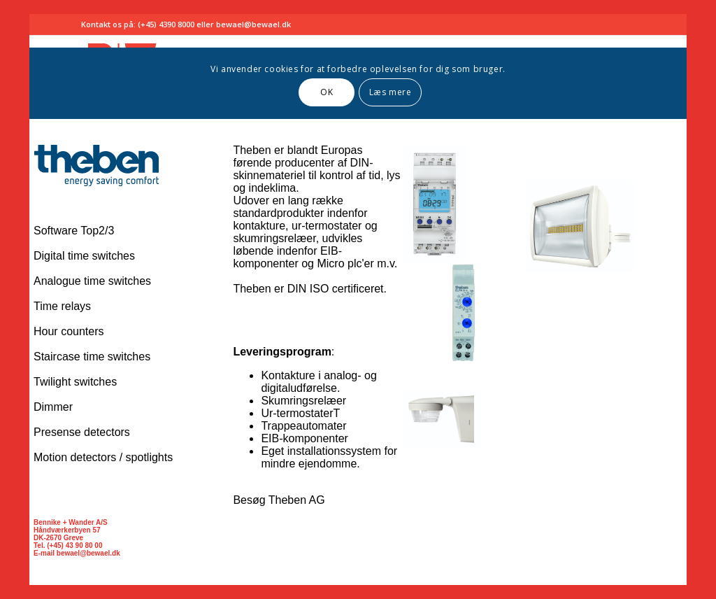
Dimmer (53, 407)
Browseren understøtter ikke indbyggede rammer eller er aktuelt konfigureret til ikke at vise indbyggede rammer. (358, 66)
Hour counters (69, 331)
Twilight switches (75, 382)
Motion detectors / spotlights (103, 457)
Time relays (62, 306)
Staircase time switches (92, 356)
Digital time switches (84, 256)
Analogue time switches (92, 281)
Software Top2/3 (74, 231)
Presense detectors (82, 432)
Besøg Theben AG (278, 500)
